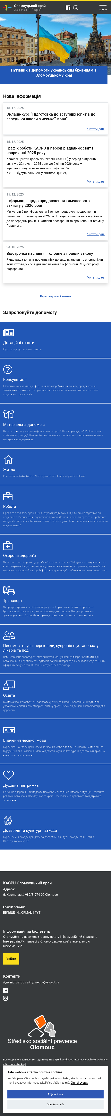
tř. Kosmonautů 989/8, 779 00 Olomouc (30, 895)
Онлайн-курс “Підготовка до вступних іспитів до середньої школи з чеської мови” (50, 116)
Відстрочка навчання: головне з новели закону (49, 253)
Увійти (11, 959)
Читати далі (96, 129)
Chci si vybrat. (79, 1082)
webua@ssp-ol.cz (47, 982)
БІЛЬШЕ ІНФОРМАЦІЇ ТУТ (21, 912)
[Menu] (103, 8)
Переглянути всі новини (55, 296)
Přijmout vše (55, 1094)
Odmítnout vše (55, 1104)
